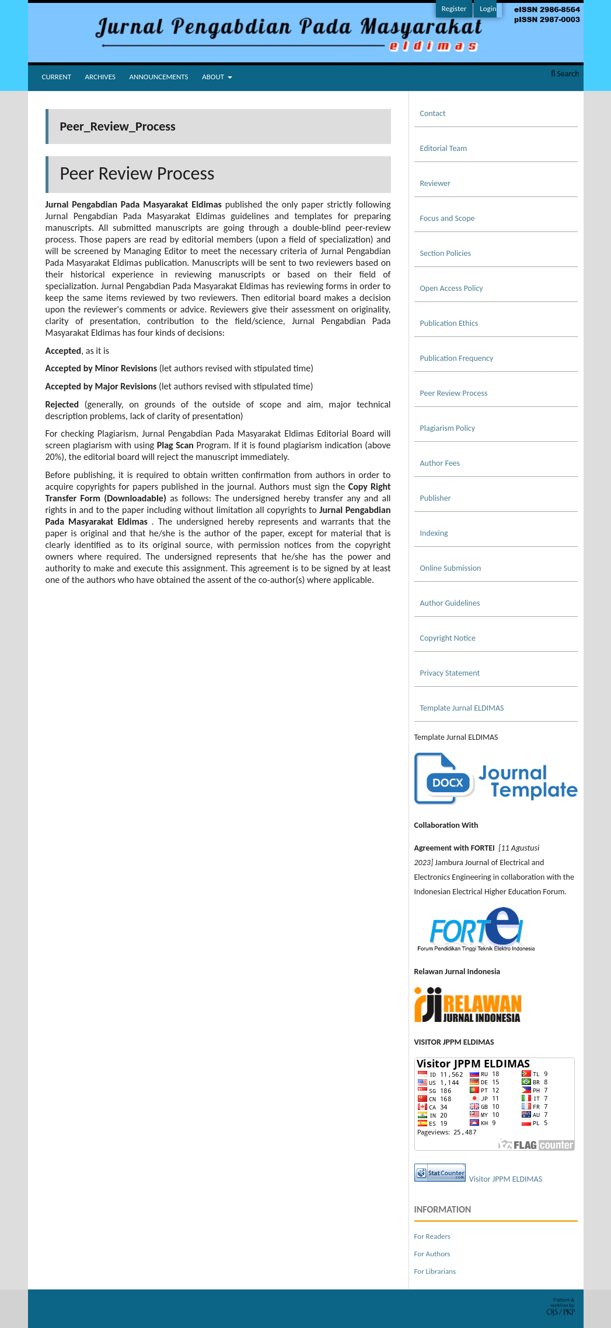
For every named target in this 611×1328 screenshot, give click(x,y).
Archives (100, 76)
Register (454, 8)
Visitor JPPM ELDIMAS (505, 1179)
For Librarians (435, 1271)
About (214, 76)
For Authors (432, 1253)
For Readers (432, 1236)
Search (565, 74)
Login (488, 8)
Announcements (159, 76)
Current (56, 76)
